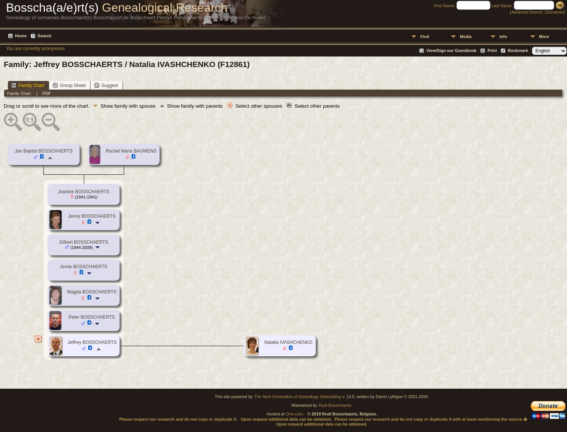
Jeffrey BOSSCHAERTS (92, 342)
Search (45, 36)
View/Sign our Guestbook (451, 50)
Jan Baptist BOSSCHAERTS (43, 151)
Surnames (555, 12)
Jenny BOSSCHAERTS (92, 216)
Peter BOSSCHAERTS (92, 317)
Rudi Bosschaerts (335, 405)
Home (21, 36)
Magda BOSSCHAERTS (92, 292)
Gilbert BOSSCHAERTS (83, 242)
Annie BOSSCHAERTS (84, 266)
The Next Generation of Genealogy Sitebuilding (297, 396)
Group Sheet (69, 85)
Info (503, 36)
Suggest (106, 85)
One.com (294, 414)
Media (466, 36)
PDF (46, 93)
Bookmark (518, 50)
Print (492, 50)
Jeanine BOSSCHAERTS (83, 191)
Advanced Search (526, 12)
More (544, 36)
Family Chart (27, 85)
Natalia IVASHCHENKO (288, 342)
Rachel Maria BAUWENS (131, 151)
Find (424, 36)
